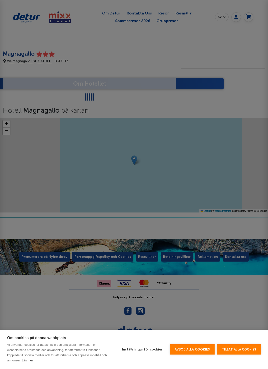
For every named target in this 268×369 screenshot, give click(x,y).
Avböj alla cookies (192, 349)
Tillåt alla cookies (239, 349)
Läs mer (27, 360)
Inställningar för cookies (142, 349)
